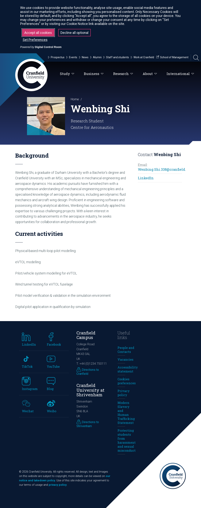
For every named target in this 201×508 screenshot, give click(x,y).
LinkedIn (146, 178)
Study (67, 73)
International (180, 73)
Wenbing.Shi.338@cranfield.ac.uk (166, 169)
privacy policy (58, 484)
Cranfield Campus (85, 335)
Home (75, 99)
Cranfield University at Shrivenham (90, 390)
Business (94, 73)
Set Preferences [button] (35, 40)
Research (123, 73)
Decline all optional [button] (74, 33)
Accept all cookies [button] (38, 33)
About (150, 73)
